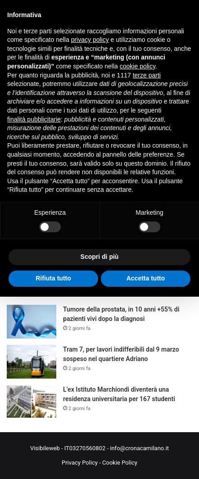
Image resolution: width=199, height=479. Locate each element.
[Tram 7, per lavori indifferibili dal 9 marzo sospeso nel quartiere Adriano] (31, 362)
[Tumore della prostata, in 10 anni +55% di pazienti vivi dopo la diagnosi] (31, 322)
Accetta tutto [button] (146, 278)
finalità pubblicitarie (34, 119)
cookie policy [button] (137, 66)
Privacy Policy (80, 462)
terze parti (147, 75)
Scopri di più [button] (100, 256)
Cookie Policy (119, 462)
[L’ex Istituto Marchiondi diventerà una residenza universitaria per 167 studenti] (31, 402)
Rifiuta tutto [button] (53, 278)
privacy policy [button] (90, 39)
